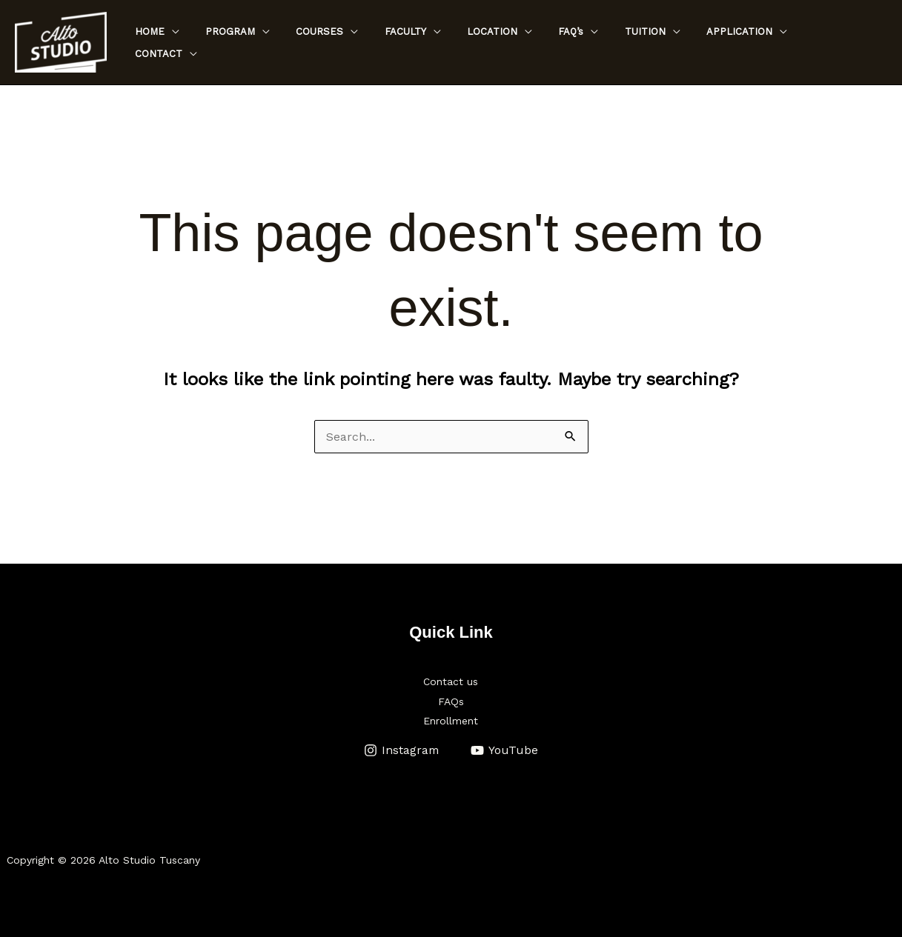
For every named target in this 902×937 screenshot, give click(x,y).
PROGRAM (280, 42)
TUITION (660, 42)
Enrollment (450, 720)
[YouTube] (504, 749)
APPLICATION (748, 42)
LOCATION (522, 42)
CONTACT (839, 42)
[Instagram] (402, 749)
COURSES (363, 42)
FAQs (451, 701)
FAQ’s (593, 42)
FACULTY (441, 42)
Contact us (450, 681)
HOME (207, 42)
